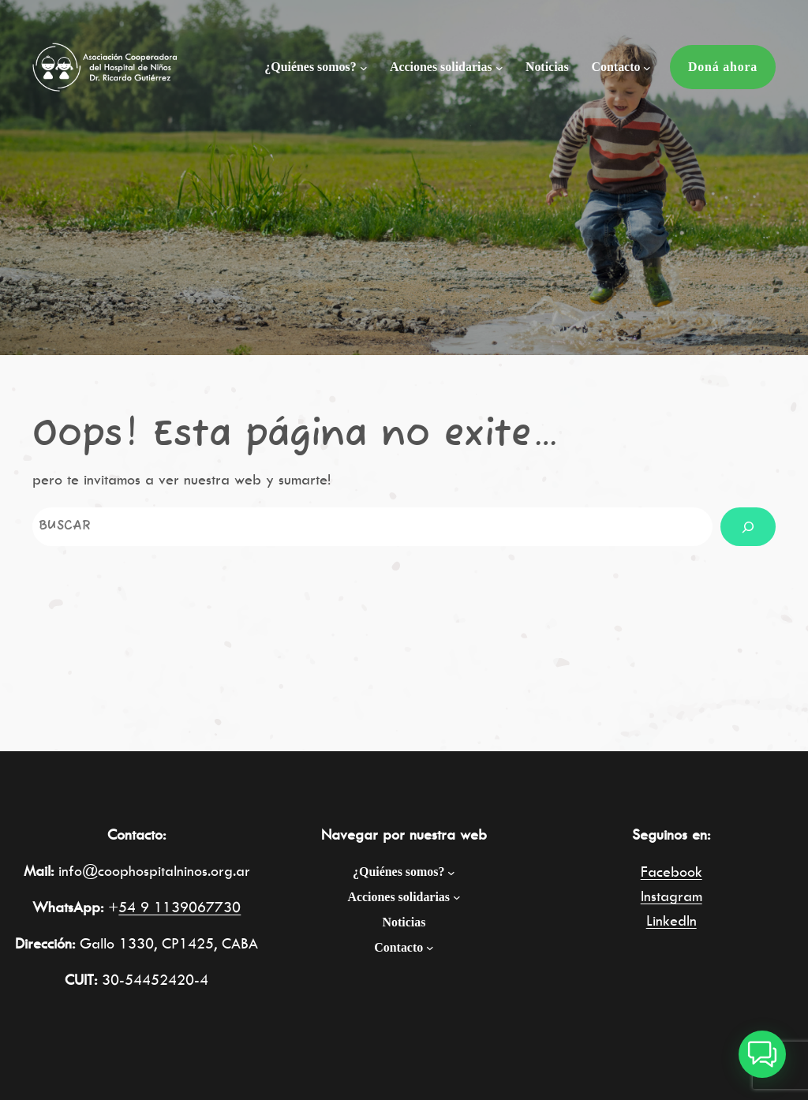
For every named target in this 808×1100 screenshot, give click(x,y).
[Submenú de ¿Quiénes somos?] (364, 68)
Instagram (671, 896)
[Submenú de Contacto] (647, 68)
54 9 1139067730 (179, 907)
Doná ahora (723, 66)
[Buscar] (748, 526)
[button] (762, 1054)
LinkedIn (671, 920)
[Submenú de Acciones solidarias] (499, 68)
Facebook (671, 871)
